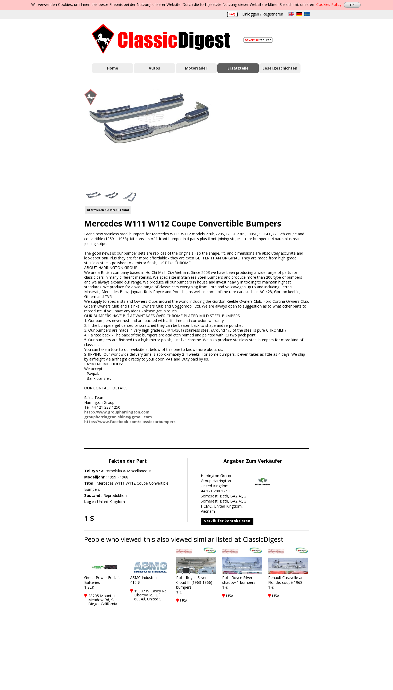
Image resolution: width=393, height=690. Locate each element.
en (291, 14)
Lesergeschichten (280, 68)
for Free (258, 40)
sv (307, 14)
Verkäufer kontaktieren (227, 520)
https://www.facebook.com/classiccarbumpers (130, 421)
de (299, 14)
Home (112, 68)
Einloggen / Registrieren (262, 14)
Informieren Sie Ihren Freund (107, 210)
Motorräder (196, 68)
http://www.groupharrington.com (116, 412)
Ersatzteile (238, 68)
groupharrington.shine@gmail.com (118, 416)
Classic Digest (161, 39)
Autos (154, 68)
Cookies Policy (328, 4)
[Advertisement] (267, 137)
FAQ (232, 14)
